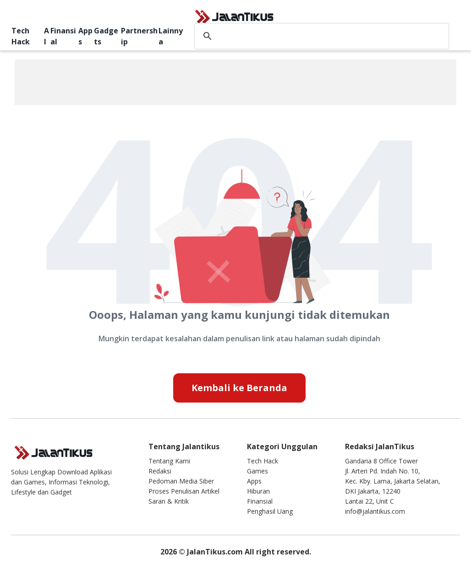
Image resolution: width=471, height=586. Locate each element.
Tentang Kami (169, 461)
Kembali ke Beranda (239, 388)
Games (257, 471)
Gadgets (106, 36)
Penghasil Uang (270, 511)
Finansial (63, 36)
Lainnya (171, 36)
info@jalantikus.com (375, 511)
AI (46, 36)
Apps (85, 36)
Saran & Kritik (168, 501)
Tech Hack (20, 36)
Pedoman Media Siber (181, 481)
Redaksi (159, 471)
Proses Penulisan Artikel (183, 491)
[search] (320, 36)
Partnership (139, 36)
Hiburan (258, 491)
